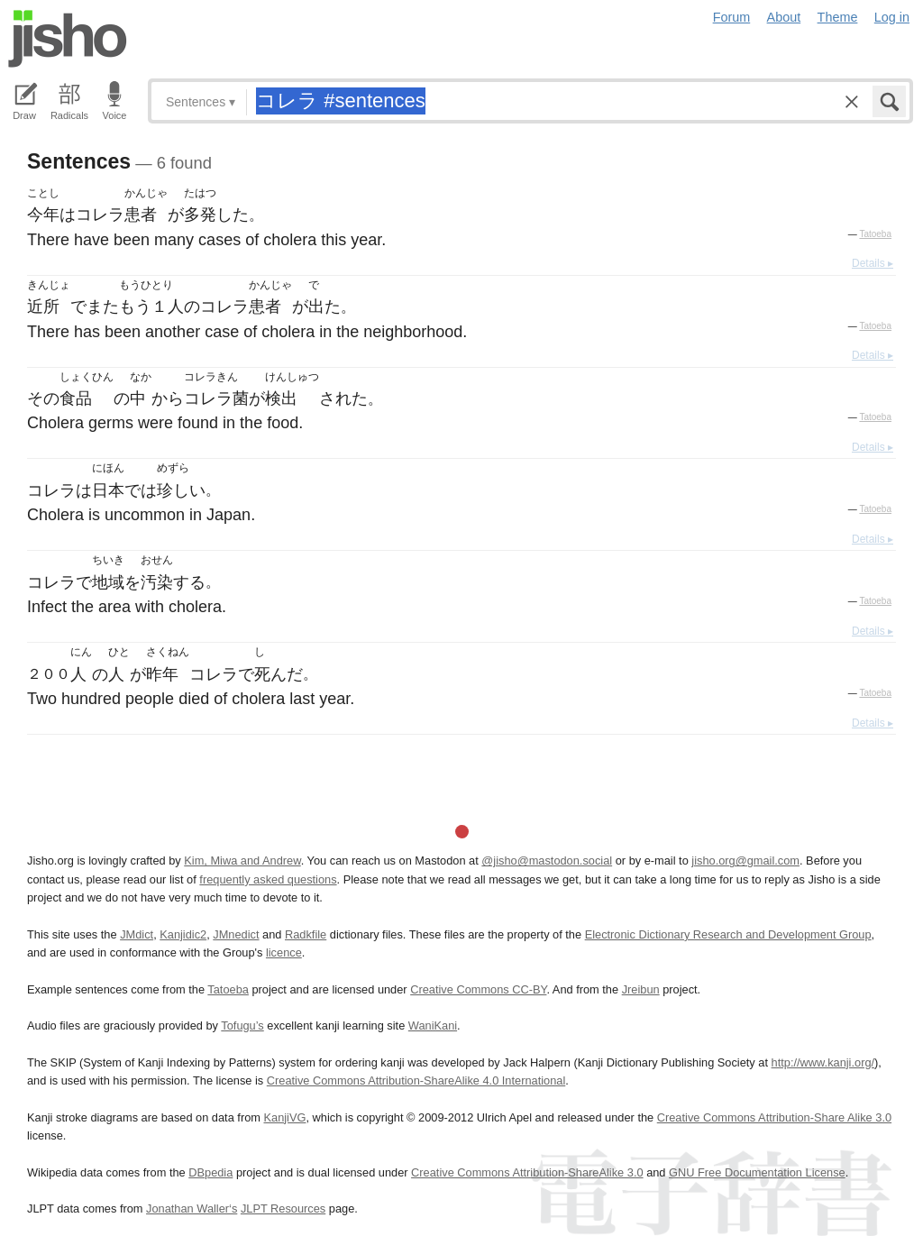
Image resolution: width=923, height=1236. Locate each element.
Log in (891, 17)
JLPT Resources (283, 1208)
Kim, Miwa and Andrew (242, 860)
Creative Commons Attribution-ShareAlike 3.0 (527, 1172)
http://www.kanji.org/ (823, 1062)
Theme (838, 17)
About (784, 17)
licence (284, 952)
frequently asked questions (267, 879)
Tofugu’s (242, 1025)
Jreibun (641, 989)
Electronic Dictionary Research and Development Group (728, 934)
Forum (732, 17)
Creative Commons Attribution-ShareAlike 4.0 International (416, 1080)
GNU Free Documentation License (757, 1172)
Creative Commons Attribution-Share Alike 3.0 (774, 1117)
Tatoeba (875, 234)
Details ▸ (872, 263)
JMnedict (236, 934)
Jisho (67, 39)
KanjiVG (284, 1117)
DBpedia (210, 1172)
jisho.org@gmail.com (745, 860)
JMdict (136, 934)
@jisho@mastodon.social (546, 860)
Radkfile (305, 934)
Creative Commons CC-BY (478, 989)
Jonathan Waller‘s (191, 1208)
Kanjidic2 (183, 934)
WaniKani (432, 1025)
